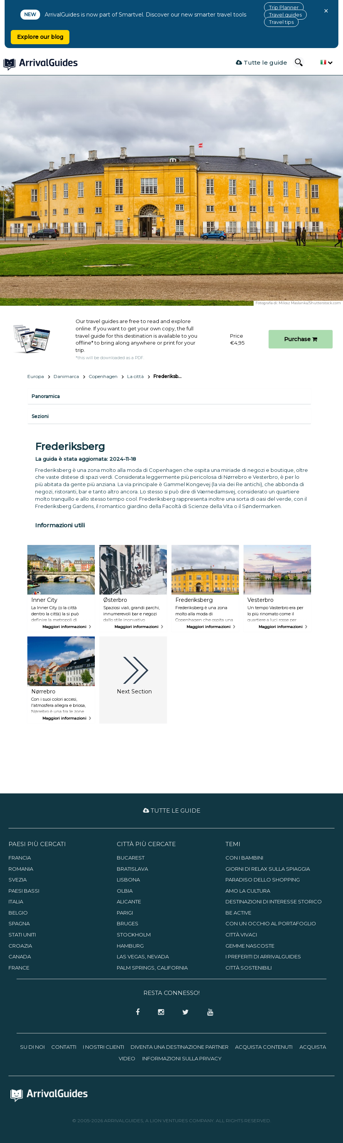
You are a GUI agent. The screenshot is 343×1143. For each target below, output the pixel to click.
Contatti (63, 1047)
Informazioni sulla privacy (182, 1058)
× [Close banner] (326, 11)
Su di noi (32, 1047)
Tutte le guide (261, 62)
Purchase (300, 339)
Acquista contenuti (264, 1047)
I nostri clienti (103, 1047)
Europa (35, 376)
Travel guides (285, 15)
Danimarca (66, 376)
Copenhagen (103, 376)
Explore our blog (40, 36)
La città (135, 376)
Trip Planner (284, 7)
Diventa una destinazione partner (180, 1047)
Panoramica (46, 396)
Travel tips (281, 22)
